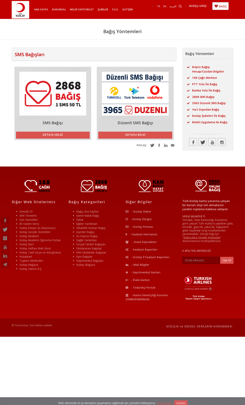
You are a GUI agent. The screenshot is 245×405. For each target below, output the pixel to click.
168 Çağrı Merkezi (204, 78)
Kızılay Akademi (29, 236)
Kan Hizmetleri (28, 220)
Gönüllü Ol (25, 211)
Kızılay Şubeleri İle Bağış (209, 116)
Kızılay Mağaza (28, 265)
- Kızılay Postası (139, 227)
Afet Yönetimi (28, 215)
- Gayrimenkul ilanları (143, 272)
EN (168, 9)
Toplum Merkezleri (31, 260)
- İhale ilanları (138, 280)
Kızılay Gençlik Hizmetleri (34, 232)
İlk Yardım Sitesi (29, 224)
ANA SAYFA (41, 9)
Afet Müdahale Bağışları (91, 252)
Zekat (79, 220)
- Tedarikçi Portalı (140, 287)
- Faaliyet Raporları (141, 249)
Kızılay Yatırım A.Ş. (30, 269)
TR (162, 9)
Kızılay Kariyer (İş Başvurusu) (37, 228)
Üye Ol (227, 260)
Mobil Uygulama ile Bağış (209, 122)
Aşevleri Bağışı (85, 232)
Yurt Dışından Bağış (205, 109)
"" (201, 237)
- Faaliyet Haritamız (141, 234)
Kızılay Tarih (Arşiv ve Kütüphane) (40, 252)
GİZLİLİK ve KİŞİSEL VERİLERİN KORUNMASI (199, 326)
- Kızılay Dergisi (139, 219)
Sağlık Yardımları (86, 240)
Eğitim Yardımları (86, 224)
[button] (53, 135)
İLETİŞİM (127, 9)
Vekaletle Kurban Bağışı (91, 228)
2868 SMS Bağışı (203, 97)
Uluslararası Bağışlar (89, 248)
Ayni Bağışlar (84, 256)
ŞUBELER (103, 9)
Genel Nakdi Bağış (87, 215)
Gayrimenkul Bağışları (89, 260)
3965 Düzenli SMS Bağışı (209, 103)
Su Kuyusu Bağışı (87, 236)
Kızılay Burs (26, 244)
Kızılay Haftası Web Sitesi (35, 248)
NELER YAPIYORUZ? (82, 9)
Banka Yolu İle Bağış (206, 90)
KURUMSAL (59, 9)
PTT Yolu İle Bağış (204, 84)
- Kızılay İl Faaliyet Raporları (147, 257)
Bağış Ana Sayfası (87, 211)
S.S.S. (115, 9)
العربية (176, 9)
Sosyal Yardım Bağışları (90, 244)
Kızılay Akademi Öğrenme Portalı (40, 240)
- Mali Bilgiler (137, 265)
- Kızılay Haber (138, 211)
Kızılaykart (25, 256)
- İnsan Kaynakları (141, 242)
